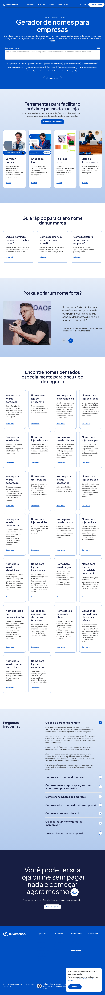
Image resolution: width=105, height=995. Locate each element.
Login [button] (83, 5)
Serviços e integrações (75, 937)
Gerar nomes (52, 78)
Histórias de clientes (60, 942)
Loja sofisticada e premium (53, 63)
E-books (57, 949)
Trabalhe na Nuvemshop (75, 957)
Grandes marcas (67, 5)
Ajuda (90, 936)
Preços (53, 5)
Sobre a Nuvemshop (77, 953)
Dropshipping (41, 939)
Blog (55, 939)
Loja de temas (41, 942)
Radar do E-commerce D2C (59, 946)
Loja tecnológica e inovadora (36, 67)
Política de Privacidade (85, 979)
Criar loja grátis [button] (96, 5)
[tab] (73, 723)
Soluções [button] (29, 5)
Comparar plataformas (41, 959)
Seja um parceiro (76, 946)
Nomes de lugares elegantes (88, 67)
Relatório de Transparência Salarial (75, 962)
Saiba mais (9, 257)
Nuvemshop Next (43, 956)
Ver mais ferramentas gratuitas (52, 17)
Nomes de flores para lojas (70, 71)
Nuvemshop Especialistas (75, 942)
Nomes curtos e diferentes (67, 67)
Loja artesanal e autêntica (15, 67)
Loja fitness (51, 67)
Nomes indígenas (53, 71)
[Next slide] (70, 340)
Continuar (75, 987)
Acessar (8, 182)
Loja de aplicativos (43, 945)
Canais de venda (42, 953)
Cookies (71, 981)
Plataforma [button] (42, 5)
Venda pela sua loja (43, 950)
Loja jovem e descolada (73, 63)
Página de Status (93, 939)
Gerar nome (10, 423)
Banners (56, 952)
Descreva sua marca (12, 48)
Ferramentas (58, 936)
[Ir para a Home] (10, 5)
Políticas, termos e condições (13, 988)
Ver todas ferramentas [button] (52, 122)
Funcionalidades (42, 936)
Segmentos (41, 947)
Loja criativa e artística (90, 63)
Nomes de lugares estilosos (35, 71)
